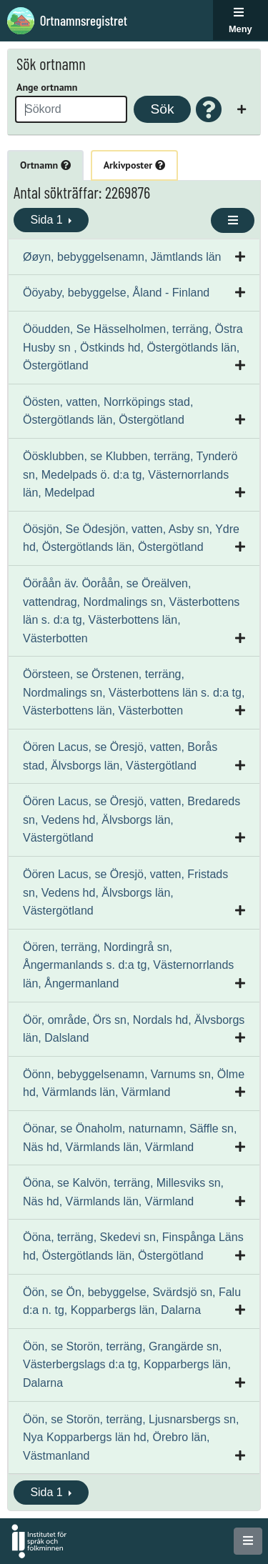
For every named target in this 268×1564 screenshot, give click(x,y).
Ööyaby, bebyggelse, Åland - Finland (116, 293)
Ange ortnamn (46, 87)
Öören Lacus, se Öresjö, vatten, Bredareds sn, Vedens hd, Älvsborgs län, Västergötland (131, 819)
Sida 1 (48, 220)
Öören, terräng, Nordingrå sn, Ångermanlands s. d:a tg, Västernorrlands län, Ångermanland (128, 965)
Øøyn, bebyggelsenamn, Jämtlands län (122, 257)
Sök (162, 108)
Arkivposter (134, 165)
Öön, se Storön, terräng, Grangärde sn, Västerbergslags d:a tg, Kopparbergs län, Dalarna (127, 1364)
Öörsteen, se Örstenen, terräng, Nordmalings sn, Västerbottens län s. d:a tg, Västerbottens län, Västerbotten (133, 692)
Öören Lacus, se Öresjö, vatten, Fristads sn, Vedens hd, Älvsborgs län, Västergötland (125, 892)
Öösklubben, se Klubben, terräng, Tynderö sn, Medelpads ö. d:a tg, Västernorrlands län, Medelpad (130, 474)
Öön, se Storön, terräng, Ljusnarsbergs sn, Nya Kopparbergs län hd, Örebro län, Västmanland (131, 1437)
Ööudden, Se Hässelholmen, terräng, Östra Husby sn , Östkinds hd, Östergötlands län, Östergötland (133, 347)
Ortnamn (45, 165)
